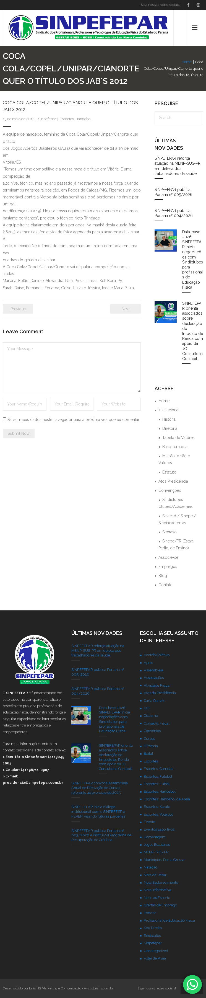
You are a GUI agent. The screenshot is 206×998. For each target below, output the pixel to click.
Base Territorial (175, 446)
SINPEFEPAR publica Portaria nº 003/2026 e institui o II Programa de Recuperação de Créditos (101, 835)
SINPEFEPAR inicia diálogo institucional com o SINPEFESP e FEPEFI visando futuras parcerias (98, 811)
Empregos (167, 566)
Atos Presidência (173, 481)
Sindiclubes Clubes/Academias (175, 503)
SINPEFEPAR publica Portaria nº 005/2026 (173, 192)
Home (187, 62)
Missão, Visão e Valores (174, 459)
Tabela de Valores (178, 437)
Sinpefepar (47, 119)
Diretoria (169, 428)
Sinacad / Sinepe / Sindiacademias (177, 519)
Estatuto (169, 472)
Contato (165, 585)
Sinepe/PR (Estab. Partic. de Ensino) (176, 544)
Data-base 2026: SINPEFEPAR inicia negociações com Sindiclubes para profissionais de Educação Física (192, 259)
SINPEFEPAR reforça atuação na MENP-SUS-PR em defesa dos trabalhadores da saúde (177, 166)
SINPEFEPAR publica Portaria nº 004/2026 (174, 213)
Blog (162, 575)
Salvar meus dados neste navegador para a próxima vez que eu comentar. (73, 419)
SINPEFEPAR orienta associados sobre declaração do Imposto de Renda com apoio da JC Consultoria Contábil (192, 331)
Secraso (169, 532)
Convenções (169, 490)
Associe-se (168, 557)
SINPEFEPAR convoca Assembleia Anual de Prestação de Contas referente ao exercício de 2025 (99, 788)
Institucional (168, 410)
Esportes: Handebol (76, 119)
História (169, 419)
